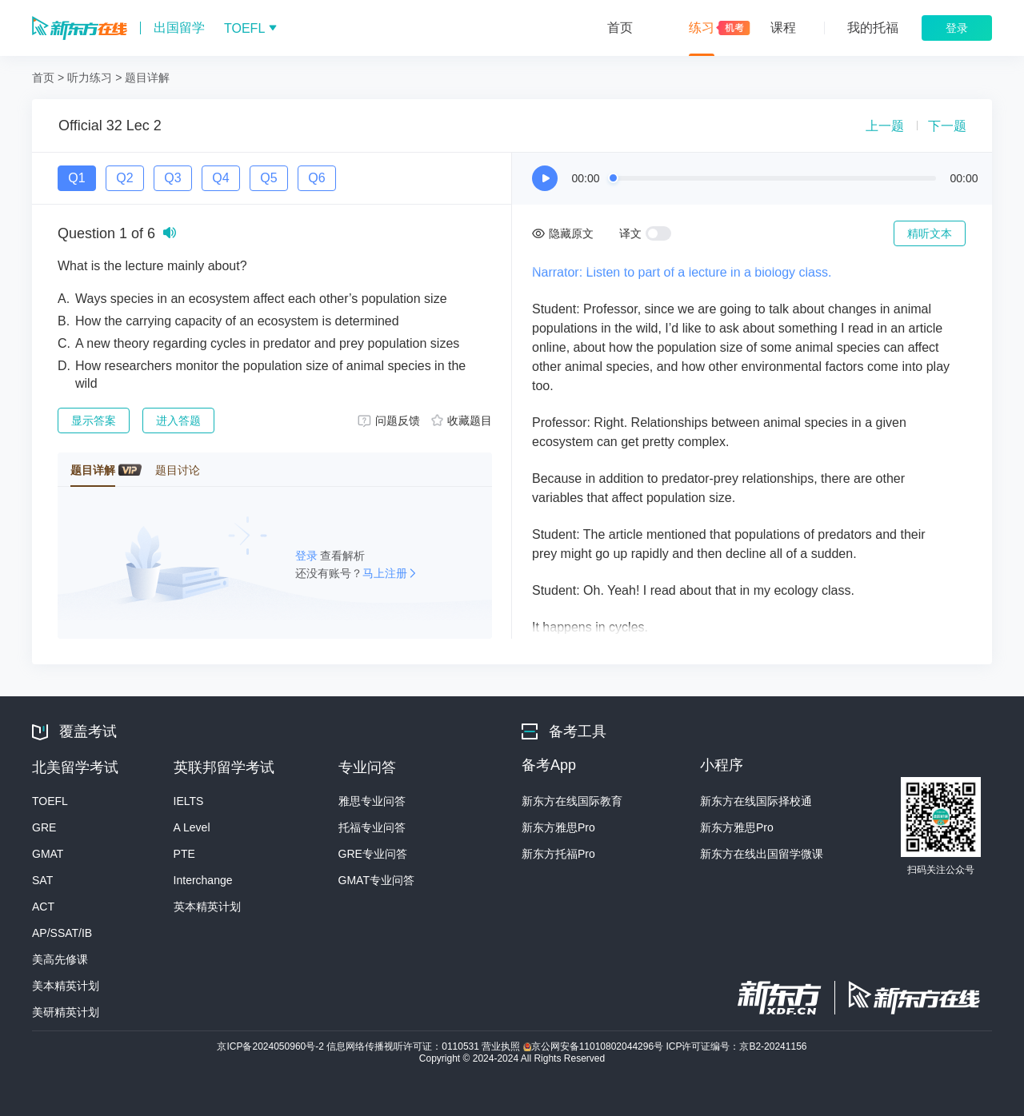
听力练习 (89, 77)
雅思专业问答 (372, 801)
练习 (701, 27)
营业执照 (502, 1046)
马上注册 (384, 573)
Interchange (203, 880)
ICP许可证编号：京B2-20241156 (736, 1046)
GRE (44, 827)
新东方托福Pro (558, 853)
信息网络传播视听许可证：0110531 (404, 1046)
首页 (620, 27)
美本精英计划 (65, 985)
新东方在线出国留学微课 (761, 853)
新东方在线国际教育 (572, 801)
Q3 (172, 178)
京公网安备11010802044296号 (594, 1046)
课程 (783, 27)
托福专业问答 (372, 827)
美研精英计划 (65, 1012)
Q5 (268, 178)
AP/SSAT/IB (62, 933)
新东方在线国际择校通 (756, 801)
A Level (192, 827)
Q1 (76, 178)
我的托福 (872, 27)
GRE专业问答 (372, 853)
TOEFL (50, 801)
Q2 (124, 178)
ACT (43, 906)
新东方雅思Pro (558, 827)
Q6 (316, 178)
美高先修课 (60, 959)
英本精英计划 (207, 906)
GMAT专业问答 (376, 880)
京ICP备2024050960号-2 (271, 1046)
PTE (184, 853)
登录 (308, 555)
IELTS (189, 801)
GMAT (47, 853)
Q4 (220, 178)
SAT (42, 880)
